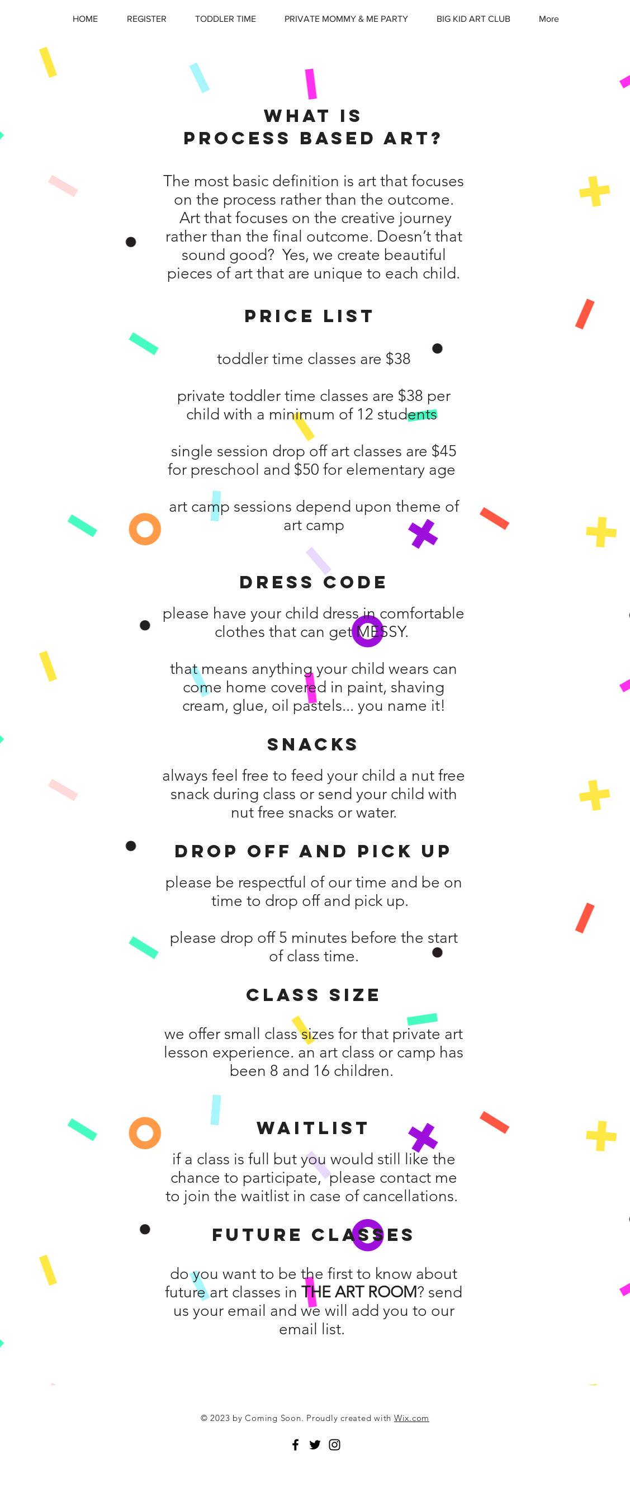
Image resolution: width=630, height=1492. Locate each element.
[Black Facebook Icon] (295, 1444)
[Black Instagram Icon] (334, 1444)
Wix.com (411, 1418)
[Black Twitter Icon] (315, 1444)
